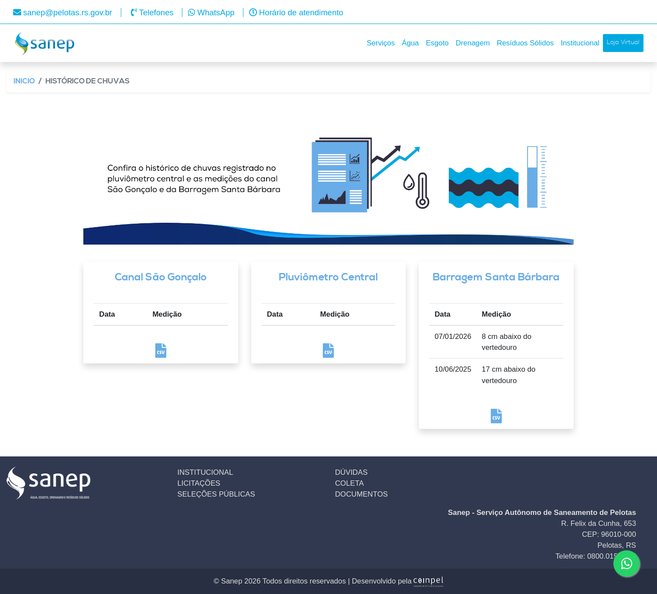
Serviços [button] (381, 43)
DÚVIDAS (351, 472)
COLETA (349, 483)
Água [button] (410, 43)
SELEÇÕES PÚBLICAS (216, 494)
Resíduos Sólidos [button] (525, 43)
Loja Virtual (623, 42)
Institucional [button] (580, 43)
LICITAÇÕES (199, 483)
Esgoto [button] (437, 43)
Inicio (24, 81)
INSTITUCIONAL (205, 472)
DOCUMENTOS (361, 494)
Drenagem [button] (472, 43)
